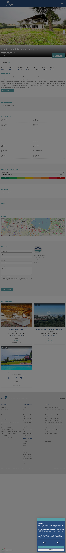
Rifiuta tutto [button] (44, 546)
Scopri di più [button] (51, 549)
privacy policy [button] (49, 526)
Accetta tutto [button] (57, 546)
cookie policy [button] (40, 530)
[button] (63, 520)
